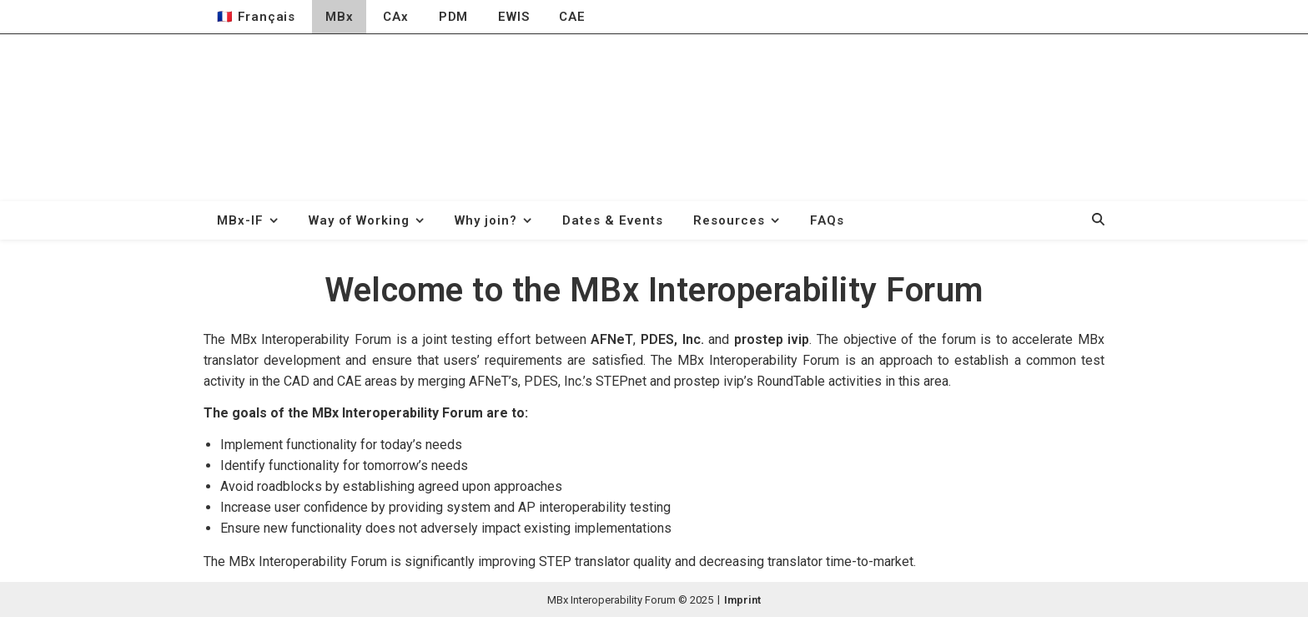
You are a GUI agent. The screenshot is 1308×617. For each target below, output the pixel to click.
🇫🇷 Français (256, 16)
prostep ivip (772, 339)
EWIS (513, 16)
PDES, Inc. (672, 339)
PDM (453, 16)
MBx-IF (240, 220)
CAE (572, 16)
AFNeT (612, 339)
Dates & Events (612, 220)
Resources (729, 220)
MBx (339, 16)
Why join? (486, 220)
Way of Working (359, 220)
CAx (395, 16)
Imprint (742, 600)
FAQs (827, 220)
